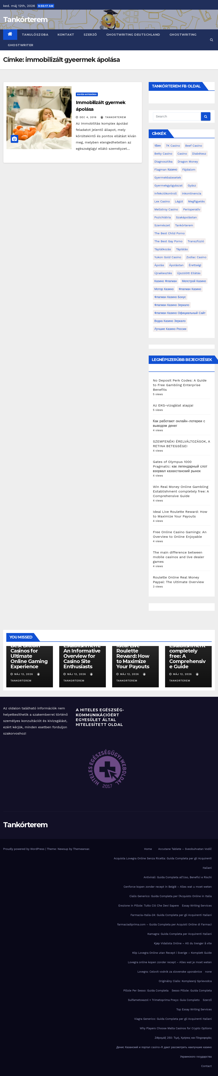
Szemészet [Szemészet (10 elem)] (162, 225)
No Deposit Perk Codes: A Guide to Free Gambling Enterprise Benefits (180, 385)
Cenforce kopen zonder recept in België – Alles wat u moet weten (167, 886)
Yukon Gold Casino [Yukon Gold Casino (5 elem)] (167, 257)
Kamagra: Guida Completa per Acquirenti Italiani (179, 933)
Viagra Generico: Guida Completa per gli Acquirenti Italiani (173, 1018)
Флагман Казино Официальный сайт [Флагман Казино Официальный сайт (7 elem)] (179, 313)
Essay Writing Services (197, 905)
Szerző (90, 34)
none (208, 971)
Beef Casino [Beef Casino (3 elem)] (193, 145)
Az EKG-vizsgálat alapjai (173, 405)
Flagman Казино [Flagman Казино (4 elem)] (165, 169)
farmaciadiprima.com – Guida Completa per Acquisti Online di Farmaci (164, 924)
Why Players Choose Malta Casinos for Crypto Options (176, 1028)
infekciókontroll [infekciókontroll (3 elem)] (165, 193)
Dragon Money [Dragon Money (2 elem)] (188, 161)
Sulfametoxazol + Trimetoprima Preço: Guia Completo (164, 1000)
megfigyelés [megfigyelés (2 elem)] (196, 201)
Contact (206, 1066)
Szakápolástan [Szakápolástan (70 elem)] (186, 217)
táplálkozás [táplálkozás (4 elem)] (162, 249)
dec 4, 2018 (88, 117)
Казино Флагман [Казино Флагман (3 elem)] (165, 281)
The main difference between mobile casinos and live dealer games (178, 557)
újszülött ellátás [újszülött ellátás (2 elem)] (189, 273)
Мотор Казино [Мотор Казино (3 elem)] (163, 289)
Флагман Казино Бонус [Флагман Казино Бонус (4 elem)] (170, 297)
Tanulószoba (35, 34)
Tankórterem (25, 19)
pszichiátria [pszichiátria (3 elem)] (162, 217)
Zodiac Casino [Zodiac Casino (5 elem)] (196, 257)
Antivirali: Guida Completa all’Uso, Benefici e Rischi (178, 877)
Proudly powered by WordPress (24, 849)
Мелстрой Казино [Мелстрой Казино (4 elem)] (194, 281)
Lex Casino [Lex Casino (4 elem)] (162, 201)
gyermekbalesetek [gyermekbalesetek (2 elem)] (167, 177)
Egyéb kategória (87, 94)
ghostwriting (183, 34)
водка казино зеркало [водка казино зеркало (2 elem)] (170, 321)
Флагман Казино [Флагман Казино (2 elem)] (190, 289)
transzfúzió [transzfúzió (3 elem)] (196, 241)
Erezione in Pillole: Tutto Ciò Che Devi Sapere (148, 905)
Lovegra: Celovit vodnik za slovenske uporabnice (169, 971)
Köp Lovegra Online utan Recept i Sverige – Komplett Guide (172, 952)
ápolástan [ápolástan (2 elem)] (176, 265)
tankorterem (113, 117)
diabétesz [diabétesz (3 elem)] (199, 153)
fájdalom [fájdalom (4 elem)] (188, 169)
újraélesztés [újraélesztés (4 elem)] (163, 273)
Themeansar (81, 849)
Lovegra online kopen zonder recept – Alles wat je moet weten (170, 962)
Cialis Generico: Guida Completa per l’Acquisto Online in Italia (170, 896)
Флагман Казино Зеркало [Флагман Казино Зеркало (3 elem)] (171, 305)
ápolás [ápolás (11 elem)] (159, 265)
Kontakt (66, 34)
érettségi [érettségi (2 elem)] (195, 265)
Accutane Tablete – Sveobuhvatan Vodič (185, 849)
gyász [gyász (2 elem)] (192, 185)
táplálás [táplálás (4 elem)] (182, 249)
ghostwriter (20, 45)
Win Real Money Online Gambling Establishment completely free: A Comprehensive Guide (181, 491)
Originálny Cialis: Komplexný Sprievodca (185, 981)
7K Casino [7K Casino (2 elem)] (173, 145)
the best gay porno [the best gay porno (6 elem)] (168, 241)
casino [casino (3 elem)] (182, 153)
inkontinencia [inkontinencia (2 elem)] (191, 193)
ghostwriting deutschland (133, 34)
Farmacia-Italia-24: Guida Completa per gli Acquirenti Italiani (171, 915)
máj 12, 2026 (23, 674)
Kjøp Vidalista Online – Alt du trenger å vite (183, 943)
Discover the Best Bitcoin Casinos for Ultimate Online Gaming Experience (29, 653)
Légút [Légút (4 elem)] (179, 201)
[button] (211, 40)
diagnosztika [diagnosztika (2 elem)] (163, 161)
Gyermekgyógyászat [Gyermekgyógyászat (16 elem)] (168, 185)
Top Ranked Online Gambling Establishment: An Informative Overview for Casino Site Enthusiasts (81, 648)
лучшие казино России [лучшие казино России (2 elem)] (170, 329)
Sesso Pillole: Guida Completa (192, 990)
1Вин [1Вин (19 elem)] (157, 145)
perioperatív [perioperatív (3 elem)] (191, 209)
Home (148, 849)
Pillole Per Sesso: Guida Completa (145, 990)
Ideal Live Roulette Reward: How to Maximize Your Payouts (132, 656)
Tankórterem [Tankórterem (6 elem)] (184, 225)
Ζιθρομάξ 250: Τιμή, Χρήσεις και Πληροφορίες (183, 1037)
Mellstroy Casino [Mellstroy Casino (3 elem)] (166, 209)
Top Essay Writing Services (194, 1009)
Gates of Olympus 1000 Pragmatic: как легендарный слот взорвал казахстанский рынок (180, 466)
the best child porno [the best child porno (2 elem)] (169, 233)
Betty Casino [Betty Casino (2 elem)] (163, 153)
